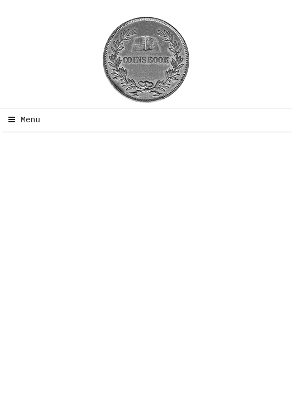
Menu (21, 120)
